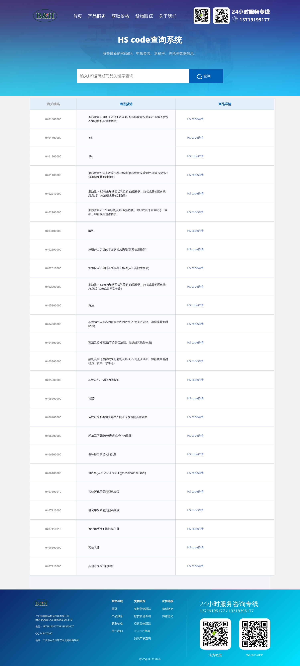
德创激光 (167, 609)
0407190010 (53, 492)
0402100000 (53, 212)
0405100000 (53, 305)
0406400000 (53, 417)
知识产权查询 (142, 638)
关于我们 (168, 16)
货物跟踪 (144, 16)
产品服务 (97, 16)
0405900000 (53, 380)
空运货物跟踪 (142, 623)
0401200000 (53, 156)
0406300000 (53, 436)
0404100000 (53, 343)
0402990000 (53, 249)
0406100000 (53, 473)
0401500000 (53, 119)
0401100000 (53, 175)
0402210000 (53, 193)
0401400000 (53, 138)
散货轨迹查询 (142, 616)
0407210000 (53, 566)
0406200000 (53, 454)
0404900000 (53, 324)
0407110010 (53, 529)
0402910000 (53, 268)
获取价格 (120, 16)
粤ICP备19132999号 (150, 659)
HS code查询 (142, 631)
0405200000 (53, 398)
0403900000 (53, 361)
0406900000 (53, 547)
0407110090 (53, 510)
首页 (77, 16)
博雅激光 (167, 616)
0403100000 (53, 231)
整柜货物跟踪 (142, 609)
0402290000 (53, 287)
